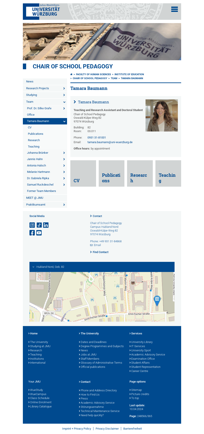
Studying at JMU (39, 346)
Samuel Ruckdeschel (40, 184)
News (29, 81)
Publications (35, 133)
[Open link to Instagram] (32, 225)
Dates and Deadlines (93, 342)
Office (31, 114)
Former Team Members (41, 191)
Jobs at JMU (88, 355)
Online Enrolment (39, 403)
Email (97, 245)
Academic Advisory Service (147, 355)
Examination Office (142, 359)
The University (38, 342)
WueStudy (35, 390)
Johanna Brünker (37, 152)
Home (33, 334)
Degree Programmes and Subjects (101, 346)
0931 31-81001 (96, 137)
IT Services (137, 346)
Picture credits (139, 394)
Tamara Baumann (38, 121)
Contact (97, 216)
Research (34, 140)
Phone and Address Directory (98, 391)
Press (83, 399)
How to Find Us (89, 395)
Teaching (33, 146)
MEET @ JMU (34, 197)
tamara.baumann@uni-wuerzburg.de (110, 142)
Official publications (92, 367)
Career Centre (138, 371)
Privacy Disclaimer (107, 428)
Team (29, 101)
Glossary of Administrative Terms (100, 363)
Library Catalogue (40, 407)
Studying (31, 95)
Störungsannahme (91, 407)
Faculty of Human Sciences (93, 74)
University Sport (140, 351)
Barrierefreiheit (132, 428)
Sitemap (135, 390)
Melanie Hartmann (38, 171)
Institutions (36, 359)
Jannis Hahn (35, 159)
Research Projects (37, 88)
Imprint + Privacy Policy (76, 428)
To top (134, 398)
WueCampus (37, 394)
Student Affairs (139, 363)
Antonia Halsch (36, 165)
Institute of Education (129, 74)
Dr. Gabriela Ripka (38, 178)
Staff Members (89, 359)
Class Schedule (38, 398)
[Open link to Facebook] (32, 233)
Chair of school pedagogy (73, 66)
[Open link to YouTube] (39, 233)
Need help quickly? (91, 416)
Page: (133, 416)
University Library (141, 342)
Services (135, 334)
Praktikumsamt (35, 204)
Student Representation (144, 367)
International (37, 363)
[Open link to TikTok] (39, 225)
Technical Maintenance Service (99, 411)
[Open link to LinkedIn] (46, 225)
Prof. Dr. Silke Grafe (39, 108)
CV (29, 127)
